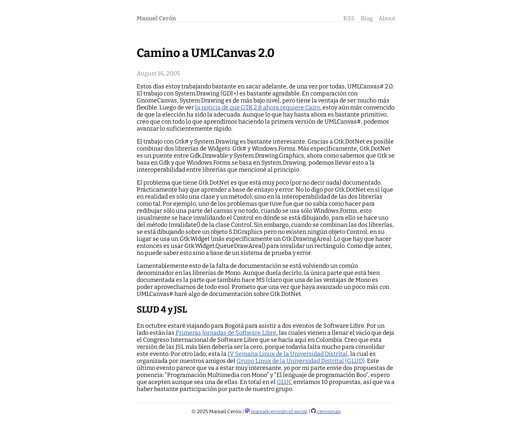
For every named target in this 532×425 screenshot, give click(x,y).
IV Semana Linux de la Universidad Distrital (288, 353)
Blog (367, 18)
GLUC (284, 381)
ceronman (326, 412)
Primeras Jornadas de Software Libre (225, 332)
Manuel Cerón (156, 18)
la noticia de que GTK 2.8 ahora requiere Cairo (257, 107)
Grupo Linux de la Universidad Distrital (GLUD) (300, 360)
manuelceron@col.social (276, 412)
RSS (349, 18)
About (387, 18)
